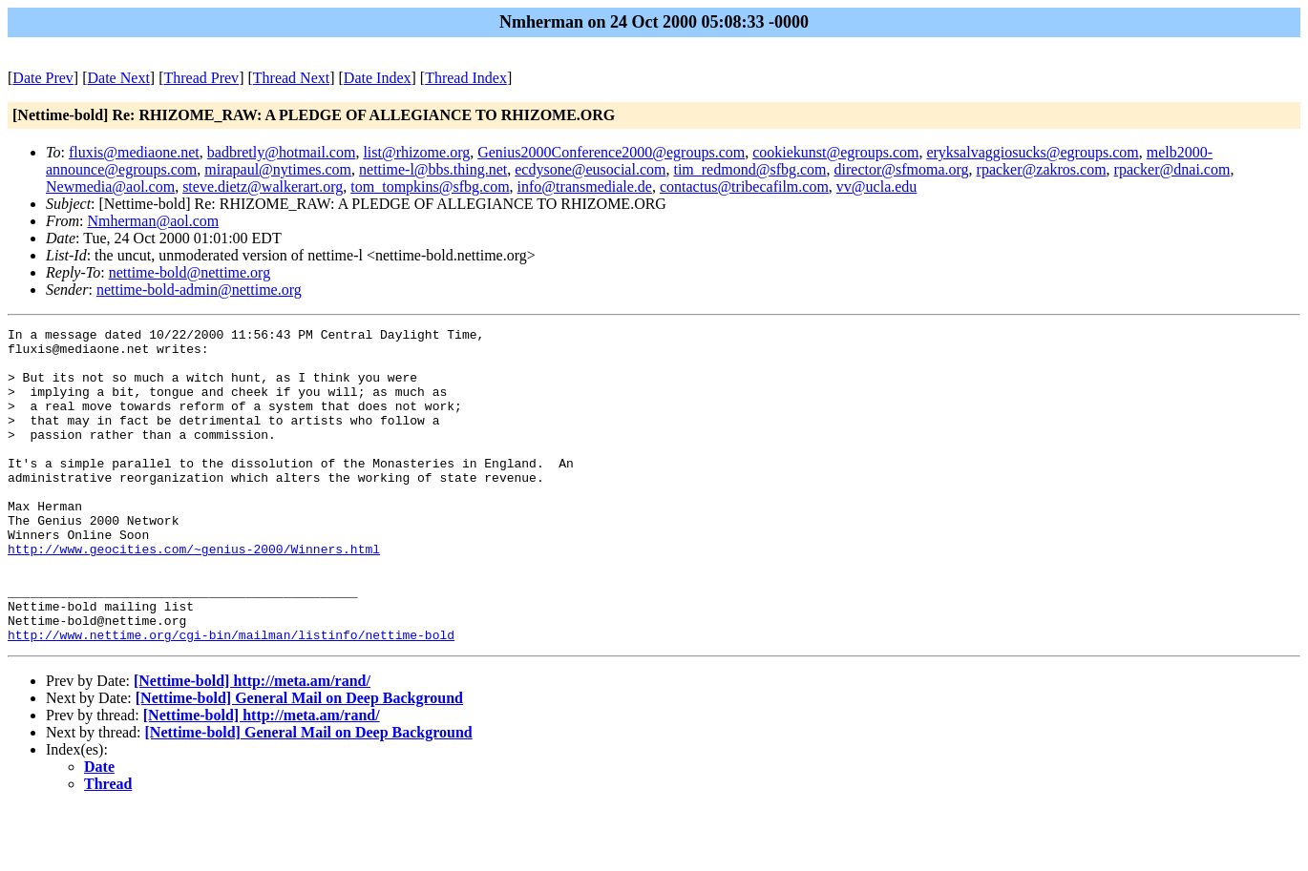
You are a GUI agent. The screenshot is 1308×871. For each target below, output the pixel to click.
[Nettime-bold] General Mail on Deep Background (299, 761)
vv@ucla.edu (876, 186)
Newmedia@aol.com (110, 186)
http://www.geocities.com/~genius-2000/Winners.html (194, 594)
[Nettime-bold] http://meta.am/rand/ (252, 744)
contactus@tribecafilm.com (744, 186)
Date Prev (43, 78)
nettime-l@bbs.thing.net (433, 169)
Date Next (119, 78)
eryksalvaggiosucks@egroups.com (1032, 152)
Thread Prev (201, 78)
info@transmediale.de (584, 186)
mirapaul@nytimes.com (277, 169)
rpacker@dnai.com (1172, 169)
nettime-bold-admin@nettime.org (199, 289)
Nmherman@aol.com (153, 221)
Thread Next (291, 78)
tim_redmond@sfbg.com (749, 169)
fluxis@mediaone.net (134, 152)
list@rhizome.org (416, 152)
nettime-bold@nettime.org (190, 272)
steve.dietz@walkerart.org (262, 186)
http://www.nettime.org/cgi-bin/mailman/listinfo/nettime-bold (231, 697)
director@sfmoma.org (901, 169)
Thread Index (466, 78)
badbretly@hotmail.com (281, 152)
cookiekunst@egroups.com (835, 152)
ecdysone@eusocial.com (590, 169)
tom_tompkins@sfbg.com (429, 186)
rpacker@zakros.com (1042, 169)
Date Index (377, 78)
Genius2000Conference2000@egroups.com (611, 152)
